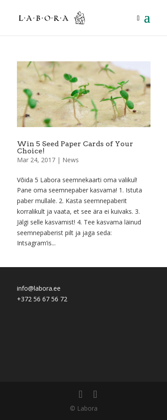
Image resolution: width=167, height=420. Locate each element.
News (70, 160)
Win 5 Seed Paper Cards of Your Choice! (75, 147)
